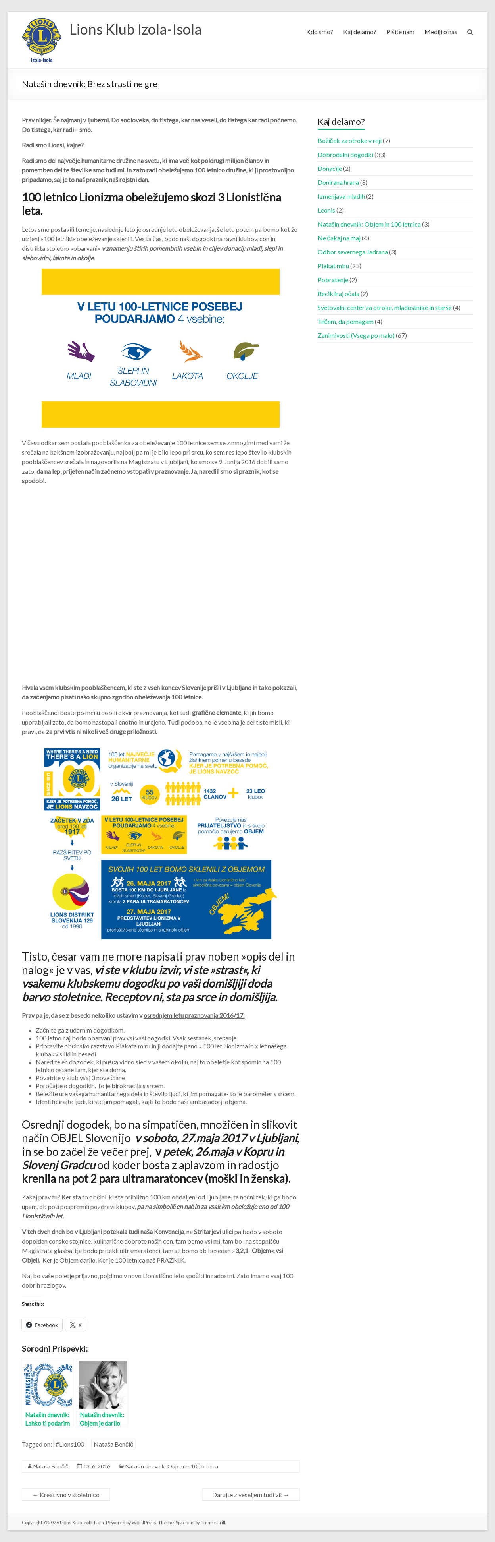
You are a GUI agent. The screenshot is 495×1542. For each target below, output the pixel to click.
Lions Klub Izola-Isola (135, 29)
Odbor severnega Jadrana (353, 252)
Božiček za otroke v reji (350, 140)
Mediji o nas (440, 31)
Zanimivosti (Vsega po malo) (356, 335)
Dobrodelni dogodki (345, 154)
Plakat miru (333, 265)
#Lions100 (70, 1444)
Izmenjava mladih (341, 196)
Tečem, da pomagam (346, 321)
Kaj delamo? (359, 31)
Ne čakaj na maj (339, 238)
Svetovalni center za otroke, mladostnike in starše (385, 307)
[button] (41, 40)
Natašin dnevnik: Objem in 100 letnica (171, 1466)
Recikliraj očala (338, 293)
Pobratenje (333, 279)
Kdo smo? (319, 31)
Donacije (330, 168)
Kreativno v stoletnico (66, 1494)
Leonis (326, 210)
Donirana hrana (338, 182)
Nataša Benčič (113, 1444)
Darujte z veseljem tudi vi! (251, 1494)
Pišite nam (400, 31)
